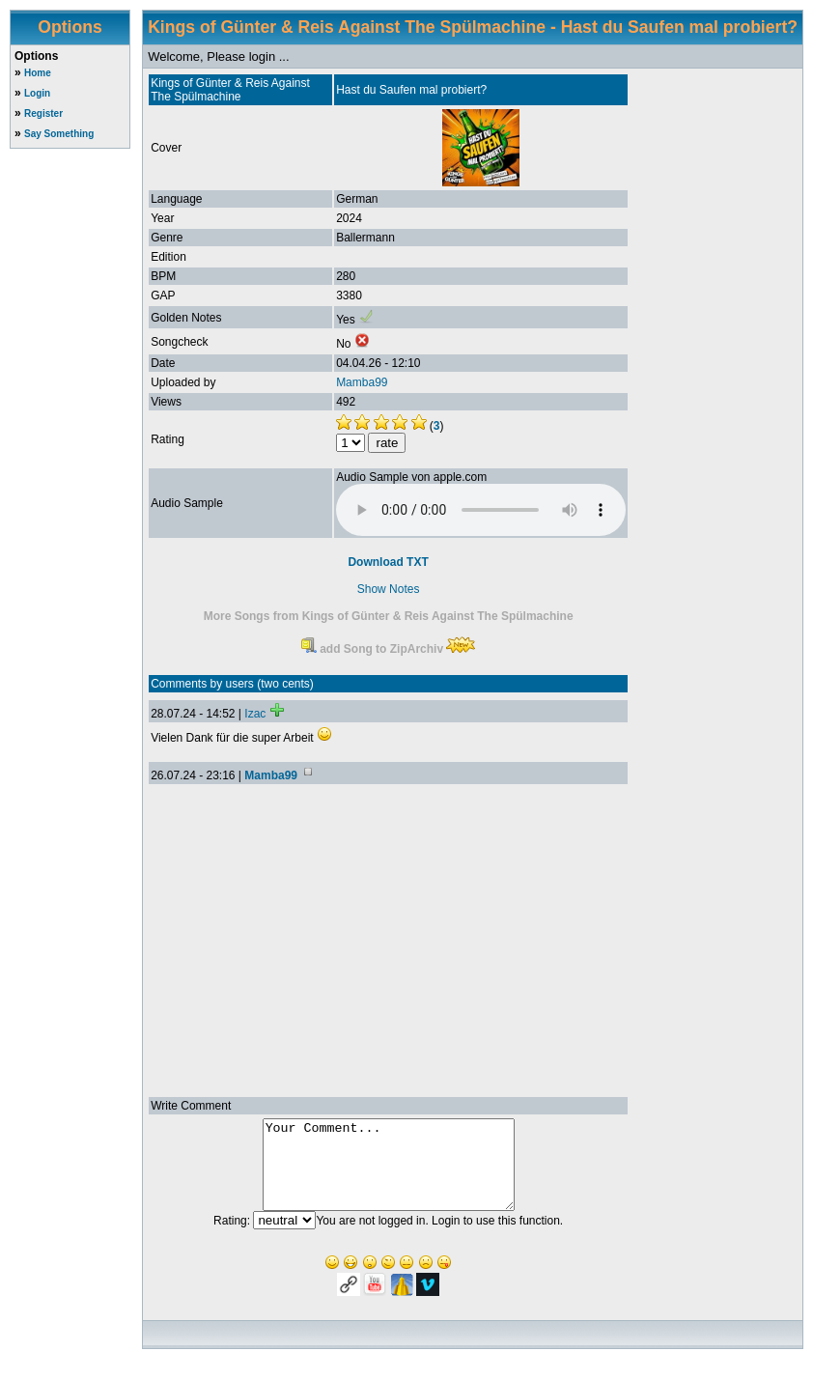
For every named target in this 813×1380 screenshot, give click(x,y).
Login (37, 93)
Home (37, 73)
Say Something (59, 133)
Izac (255, 713)
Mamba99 (361, 382)
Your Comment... (388, 1173)
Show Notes (388, 589)
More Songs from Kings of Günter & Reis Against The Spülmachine (389, 616)
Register (43, 113)
